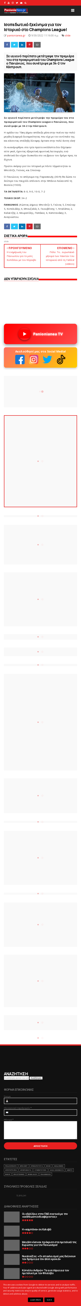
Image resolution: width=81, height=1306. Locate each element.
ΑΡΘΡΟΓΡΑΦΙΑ (11, 1170)
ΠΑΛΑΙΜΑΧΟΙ (45, 1174)
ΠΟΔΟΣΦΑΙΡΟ (11, 1166)
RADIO (7, 1174)
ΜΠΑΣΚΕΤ (24, 1166)
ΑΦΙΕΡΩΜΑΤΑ (25, 1170)
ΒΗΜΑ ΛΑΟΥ (32, 1174)
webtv (69, 1170)
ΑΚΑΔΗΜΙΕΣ (59, 1166)
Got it (49, 1299)
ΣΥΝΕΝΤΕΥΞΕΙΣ (40, 1170)
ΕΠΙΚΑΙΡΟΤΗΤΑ (37, 1166)
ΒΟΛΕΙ (48, 1166)
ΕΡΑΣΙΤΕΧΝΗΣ (19, 1174)
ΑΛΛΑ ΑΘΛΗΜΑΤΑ (57, 1170)
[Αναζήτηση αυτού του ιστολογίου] (16, 1078)
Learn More (35, 1299)
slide (67, 35)
